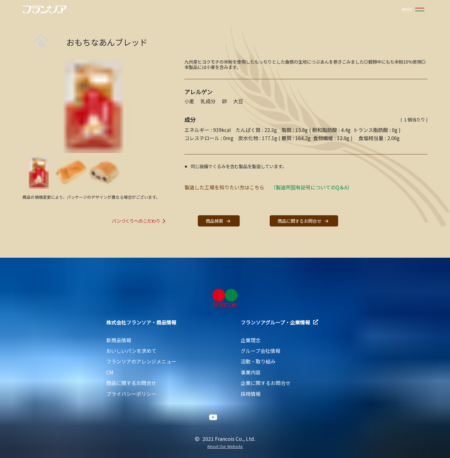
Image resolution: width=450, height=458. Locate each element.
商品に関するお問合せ (304, 221)
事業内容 (251, 372)
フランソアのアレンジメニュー (141, 361)
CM (109, 372)
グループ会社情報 (260, 350)
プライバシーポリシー (131, 394)
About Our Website (225, 446)
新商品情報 (118, 340)
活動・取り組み (258, 361)
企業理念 (251, 340)
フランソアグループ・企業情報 (279, 322)
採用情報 (251, 394)
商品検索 (219, 221)
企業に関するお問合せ (266, 383)
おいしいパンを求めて (131, 350)
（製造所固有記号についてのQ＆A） (311, 187)
